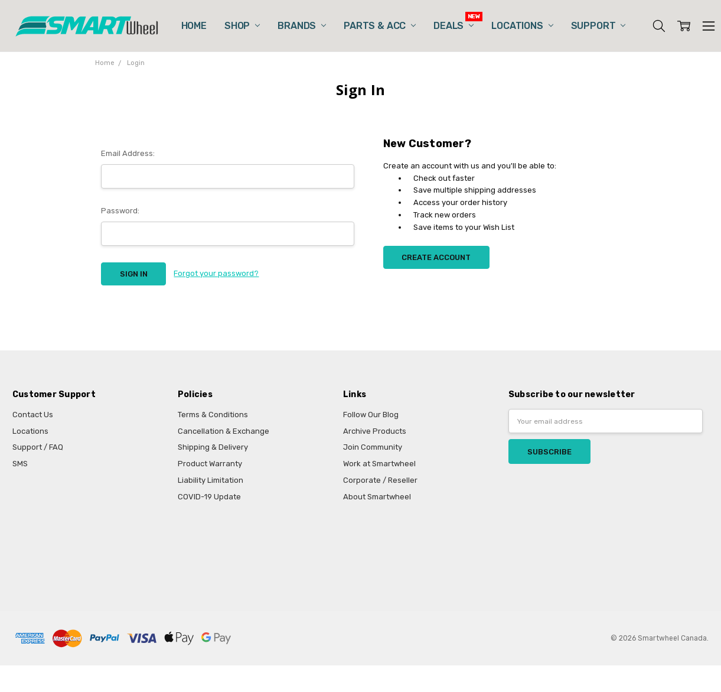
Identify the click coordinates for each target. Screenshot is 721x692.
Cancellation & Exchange (223, 431)
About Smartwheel (377, 496)
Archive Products (374, 431)
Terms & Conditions (213, 414)
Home (194, 25)
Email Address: (128, 153)
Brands (302, 25)
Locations (522, 25)
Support (598, 25)
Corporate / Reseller (380, 480)
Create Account (436, 257)
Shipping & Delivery (213, 447)
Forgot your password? (216, 273)
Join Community (372, 447)
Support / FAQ (37, 447)
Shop (242, 25)
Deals (453, 25)
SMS (20, 463)
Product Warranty (210, 463)
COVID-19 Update (209, 496)
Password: (120, 210)
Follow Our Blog (371, 414)
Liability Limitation (210, 480)
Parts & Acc (380, 25)
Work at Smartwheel (379, 463)
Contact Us (32, 414)
